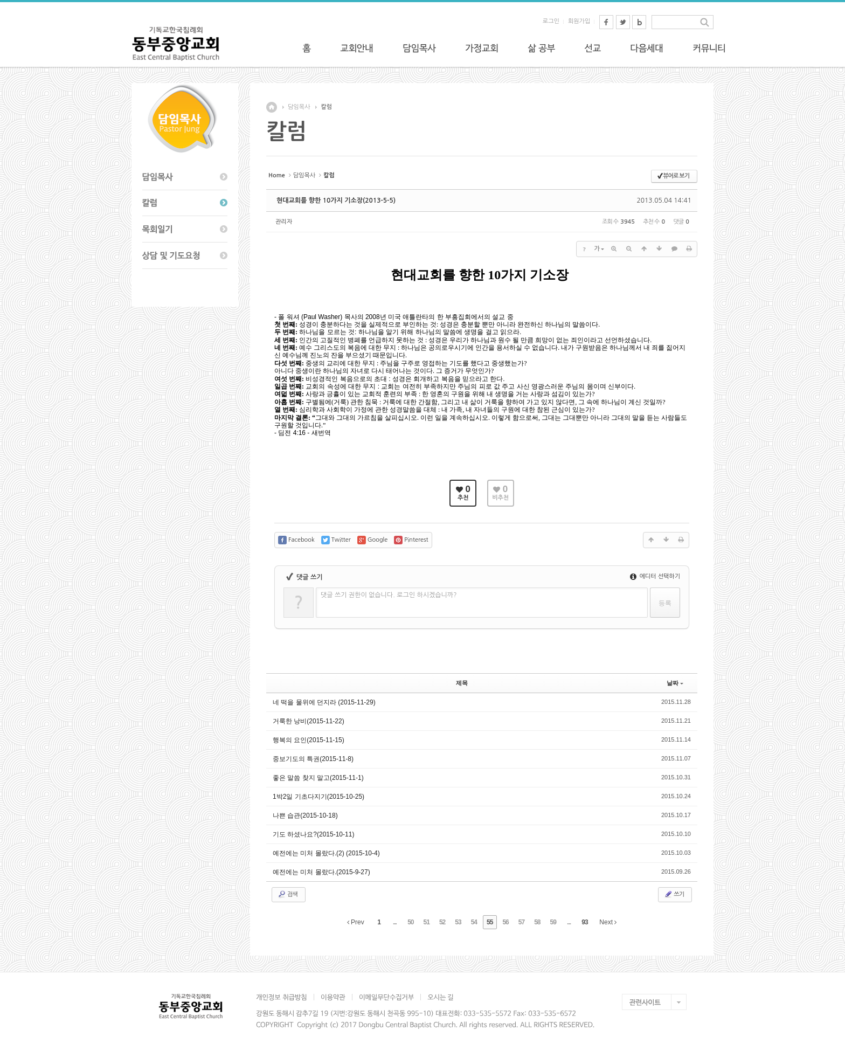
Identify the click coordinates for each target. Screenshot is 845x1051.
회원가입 (579, 21)
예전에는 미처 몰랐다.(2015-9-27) (321, 872)
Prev (355, 922)
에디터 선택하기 (655, 576)
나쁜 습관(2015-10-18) (305, 815)
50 (410, 922)
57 (521, 922)
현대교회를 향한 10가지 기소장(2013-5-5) (336, 200)
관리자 (283, 222)
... (395, 922)
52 (442, 922)
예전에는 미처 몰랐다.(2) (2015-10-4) (326, 853)
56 (505, 922)
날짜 (675, 683)
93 (584, 922)
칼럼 (326, 107)
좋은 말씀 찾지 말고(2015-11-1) (318, 778)
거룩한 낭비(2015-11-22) (308, 721)
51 (427, 922)
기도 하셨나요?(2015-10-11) (313, 834)
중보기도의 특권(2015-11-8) (313, 759)
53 (458, 922)
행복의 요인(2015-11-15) (308, 740)
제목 (462, 683)
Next (608, 922)
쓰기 (674, 894)
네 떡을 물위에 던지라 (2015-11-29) (324, 702)
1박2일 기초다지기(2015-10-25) (318, 796)
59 (553, 922)
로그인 (551, 21)
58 (537, 922)
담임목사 (299, 107)
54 (474, 922)
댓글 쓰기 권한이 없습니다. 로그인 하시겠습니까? (389, 595)
